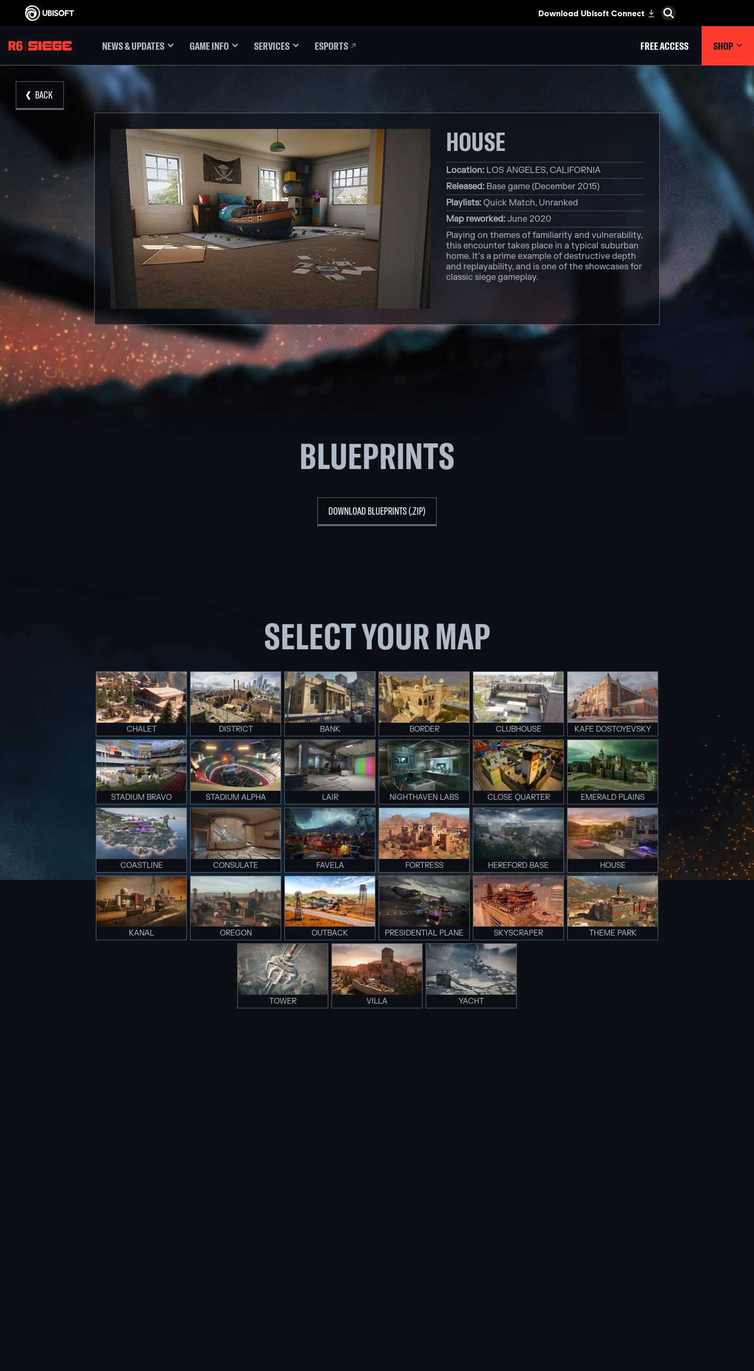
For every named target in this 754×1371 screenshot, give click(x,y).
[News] (86, 1214)
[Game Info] (214, 45)
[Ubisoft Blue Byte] (251, 1205)
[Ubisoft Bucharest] (251, 1217)
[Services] (276, 45)
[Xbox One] (377, 1205)
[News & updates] (138, 45)
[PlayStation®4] (377, 1229)
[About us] (86, 1197)
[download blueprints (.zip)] (377, 511)
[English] (662, 1123)
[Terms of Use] (86, 1285)
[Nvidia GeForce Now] (502, 1181)
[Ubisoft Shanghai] (251, 1277)
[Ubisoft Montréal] (251, 1181)
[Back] (40, 95)
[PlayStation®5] (377, 1217)
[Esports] (336, 46)
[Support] (86, 1230)
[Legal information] (86, 1295)
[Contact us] (86, 1264)
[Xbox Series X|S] (377, 1193)
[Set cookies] (40, 1306)
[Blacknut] (502, 1193)
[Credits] (251, 1301)
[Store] (86, 1165)
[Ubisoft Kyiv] (251, 1229)
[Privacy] (86, 1274)
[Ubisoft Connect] (86, 1181)
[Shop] (727, 45)
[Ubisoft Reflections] (251, 1253)
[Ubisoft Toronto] (251, 1289)
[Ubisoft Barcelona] (251, 1193)
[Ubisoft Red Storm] (251, 1241)
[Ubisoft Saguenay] (251, 1265)
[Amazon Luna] (377, 1253)
